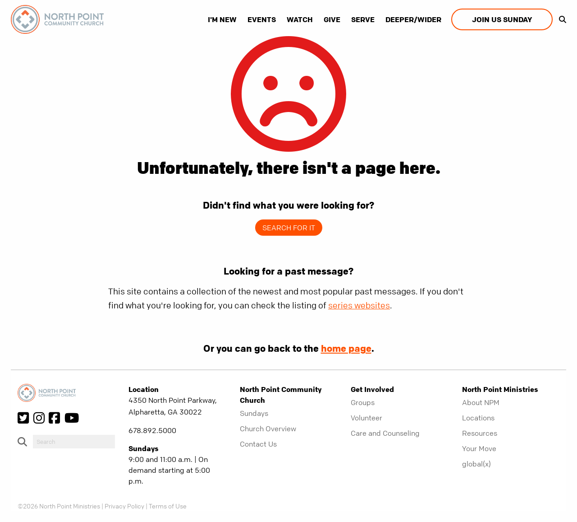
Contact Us (258, 443)
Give (332, 19)
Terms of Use (168, 506)
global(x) (476, 463)
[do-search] (74, 441)
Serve (363, 19)
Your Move (479, 448)
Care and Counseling (385, 433)
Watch (300, 19)
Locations (478, 417)
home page (346, 348)
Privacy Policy (124, 506)
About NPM (480, 402)
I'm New (222, 19)
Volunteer (366, 417)
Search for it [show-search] (288, 227)
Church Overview (268, 428)
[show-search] (560, 19)
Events (261, 19)
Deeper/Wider (413, 19)
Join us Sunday (502, 19)
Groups (363, 402)
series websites (359, 305)
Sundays (254, 413)
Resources (479, 433)
